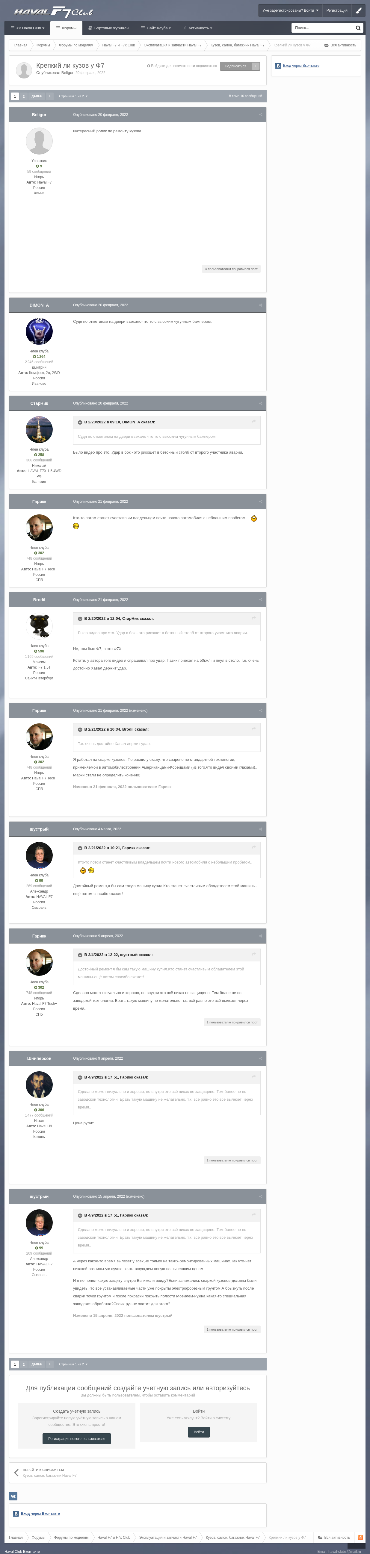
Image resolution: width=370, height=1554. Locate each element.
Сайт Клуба (158, 28)
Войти (199, 1424)
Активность (199, 28)
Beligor (67, 72)
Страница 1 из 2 (73, 96)
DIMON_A (39, 305)
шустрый (39, 829)
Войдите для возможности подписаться (184, 66)
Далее (36, 96)
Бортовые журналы (111, 28)
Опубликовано (101, 115)
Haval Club (13, 1544)
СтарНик (39, 403)
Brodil (39, 599)
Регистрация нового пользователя (76, 1431)
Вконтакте (31, 1544)
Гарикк (39, 501)
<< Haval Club (29, 28)
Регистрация (337, 10)
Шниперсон (39, 1050)
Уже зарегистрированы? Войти (290, 10)
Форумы (68, 28)
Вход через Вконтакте (40, 1506)
